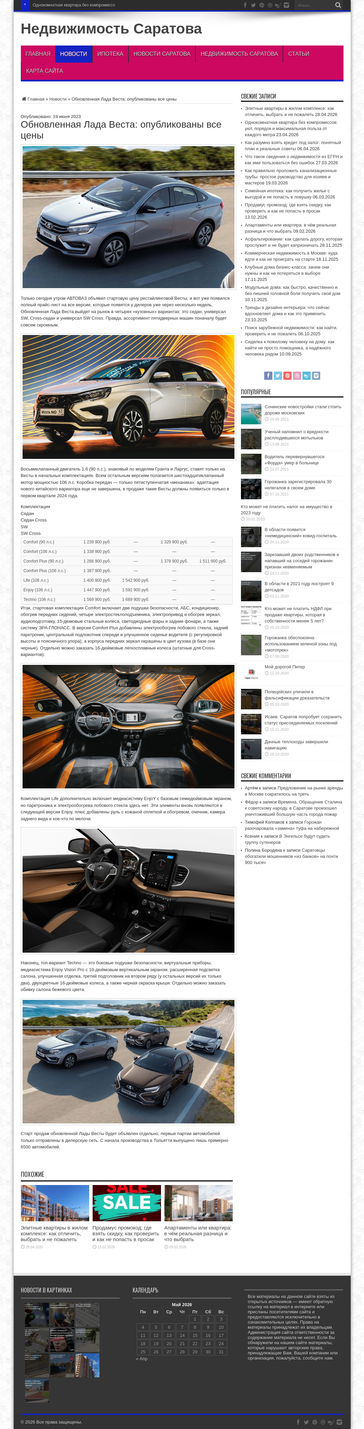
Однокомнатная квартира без (61, 5)
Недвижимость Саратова (111, 28)
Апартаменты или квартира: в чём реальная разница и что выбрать (198, 1233)
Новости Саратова (162, 54)
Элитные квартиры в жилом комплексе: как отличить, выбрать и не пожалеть (54, 1233)
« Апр (142, 1358)
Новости (73, 54)
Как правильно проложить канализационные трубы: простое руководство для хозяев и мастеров (291, 176)
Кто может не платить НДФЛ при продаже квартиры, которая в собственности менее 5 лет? (298, 614)
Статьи (298, 54)
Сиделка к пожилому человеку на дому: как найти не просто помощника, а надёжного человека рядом (290, 348)
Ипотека (110, 54)
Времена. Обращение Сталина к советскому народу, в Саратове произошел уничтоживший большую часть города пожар (293, 808)
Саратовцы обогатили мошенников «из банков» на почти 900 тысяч (291, 856)
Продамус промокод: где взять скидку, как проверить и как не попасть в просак (126, 1233)
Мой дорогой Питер (285, 666)
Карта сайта (44, 71)
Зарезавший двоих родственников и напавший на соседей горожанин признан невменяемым (302, 560)
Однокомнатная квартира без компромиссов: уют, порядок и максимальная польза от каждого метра (291, 128)
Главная (38, 54)
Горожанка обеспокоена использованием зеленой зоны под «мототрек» (301, 644)
